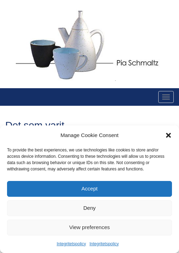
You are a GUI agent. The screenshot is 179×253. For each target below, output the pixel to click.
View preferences (89, 227)
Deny (89, 208)
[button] (168, 135)
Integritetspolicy (71, 243)
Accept (90, 189)
